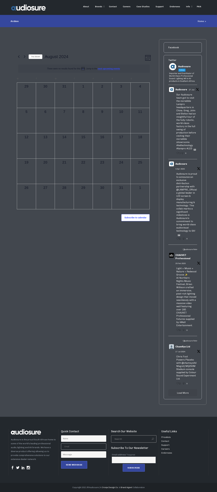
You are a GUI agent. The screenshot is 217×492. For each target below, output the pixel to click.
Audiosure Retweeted (193, 249)
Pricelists (166, 437)
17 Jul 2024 (180, 352)
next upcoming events (109, 68)
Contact (165, 441)
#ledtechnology (184, 145)
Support (165, 445)
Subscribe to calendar (135, 217)
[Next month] (24, 57)
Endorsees (166, 453)
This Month (35, 57)
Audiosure (181, 89)
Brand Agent (126, 487)
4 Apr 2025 (180, 169)
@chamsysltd (189, 363)
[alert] (84, 69)
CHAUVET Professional (182, 257)
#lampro (181, 148)
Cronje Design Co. (110, 487)
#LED (189, 148)
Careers (165, 449)
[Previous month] (18, 57)
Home (201, 21)
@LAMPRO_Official (186, 189)
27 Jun (192, 90)
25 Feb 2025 (180, 263)
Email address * (123, 454)
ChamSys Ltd (182, 346)
